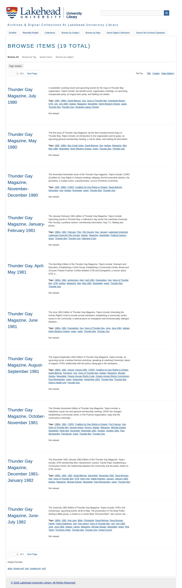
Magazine (81, 104)
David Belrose (74, 100)
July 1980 (63, 104)
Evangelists (101, 280)
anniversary (73, 280)
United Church (105, 530)
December (53, 190)
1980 (57, 100)
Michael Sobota (118, 427)
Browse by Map (93, 33)
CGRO (71, 187)
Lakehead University (118, 232)
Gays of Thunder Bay (97, 100)
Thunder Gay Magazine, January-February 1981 (26, 224)
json (27, 568)
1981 (64, 232)
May (125, 145)
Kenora (87, 427)
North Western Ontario (109, 104)
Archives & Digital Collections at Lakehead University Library (63, 24)
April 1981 (89, 280)
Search (166, 13)
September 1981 (92, 379)
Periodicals (66, 434)
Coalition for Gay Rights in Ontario (91, 187)
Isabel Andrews (98, 479)
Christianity (89, 520)
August (71, 370)
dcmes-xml (19, 568)
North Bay (64, 430)
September (78, 379)
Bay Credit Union (76, 145)
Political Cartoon (118, 235)
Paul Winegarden (57, 379)
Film (79, 232)
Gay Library (83, 523)
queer (124, 104)
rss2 (44, 568)
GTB (51, 104)
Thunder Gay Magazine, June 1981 (23, 320)
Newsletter (93, 104)
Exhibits (12, 33)
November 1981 (88, 430)
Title (149, 73)
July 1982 (120, 523)
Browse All (13, 57)
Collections (50, 33)
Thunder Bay (55, 107)
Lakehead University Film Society (64, 235)
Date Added (167, 73)
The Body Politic (63, 530)
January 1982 (121, 479)
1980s (63, 100)
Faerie (52, 523)
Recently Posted (30, 33)
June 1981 (117, 328)
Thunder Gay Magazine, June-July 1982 (23, 515)
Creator (156, 73)
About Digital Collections (118, 33)
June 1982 (59, 527)
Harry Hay (85, 479)
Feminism (67, 373)
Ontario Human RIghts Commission (112, 376)
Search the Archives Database (150, 33)
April (81, 280)
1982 (70, 475)
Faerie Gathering (64, 523)
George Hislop (76, 427)
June (108, 328)
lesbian (72, 104)
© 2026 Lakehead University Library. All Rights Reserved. (43, 582)
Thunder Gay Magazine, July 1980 (22, 96)
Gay (84, 100)
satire (80, 331)
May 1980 (53, 149)
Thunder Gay (68, 107)
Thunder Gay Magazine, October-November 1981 (26, 416)
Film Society (88, 232)
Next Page (32, 73)
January (103, 232)
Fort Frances (115, 424)
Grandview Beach (116, 100)
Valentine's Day (89, 238)
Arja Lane (72, 520)
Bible (80, 520)
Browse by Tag (29, 57)
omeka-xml (35, 568)
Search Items (46, 57)
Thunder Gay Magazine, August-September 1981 (25, 365)
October (101, 430)
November (77, 190)
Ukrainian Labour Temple (87, 107)
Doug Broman (121, 475)
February (72, 232)
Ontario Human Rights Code (81, 376)
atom (10, 568)
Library (76, 527)
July (56, 104)
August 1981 (81, 370)
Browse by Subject (70, 33)
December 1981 (106, 475)
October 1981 (112, 430)
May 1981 (87, 283)
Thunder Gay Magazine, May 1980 (22, 140)
